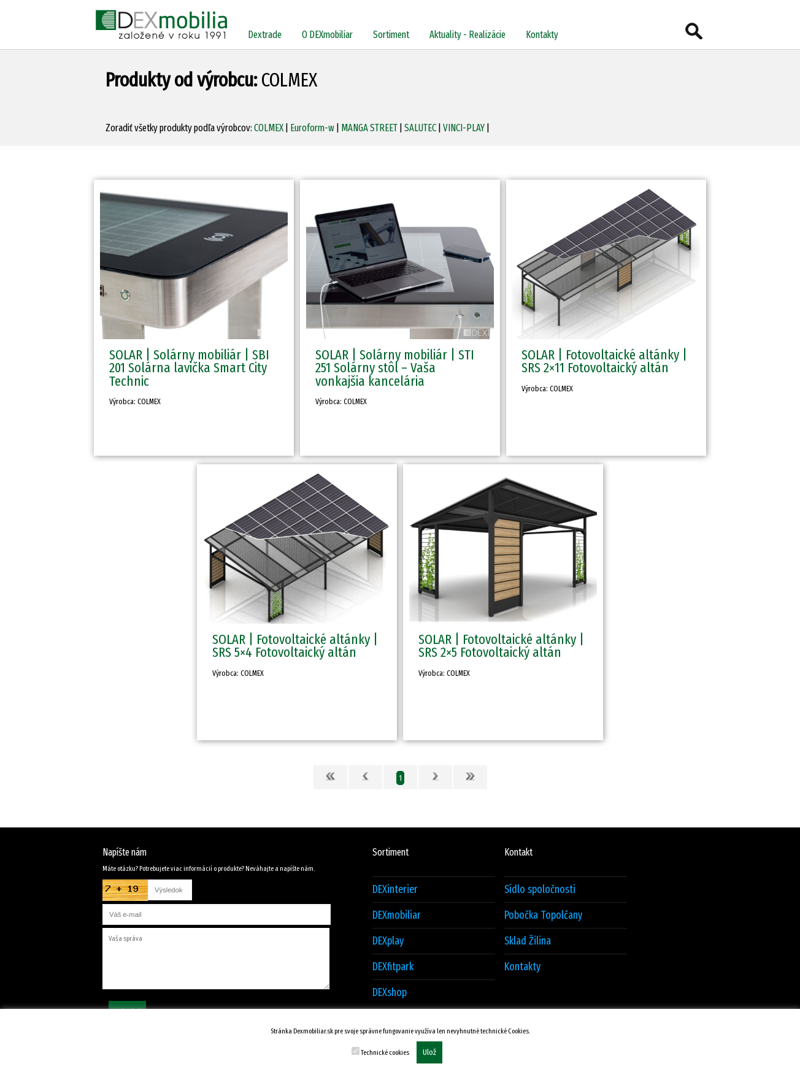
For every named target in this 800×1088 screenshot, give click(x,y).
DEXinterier (395, 889)
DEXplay (388, 941)
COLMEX (268, 128)
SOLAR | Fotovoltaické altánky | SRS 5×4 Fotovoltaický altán (295, 646)
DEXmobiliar (396, 915)
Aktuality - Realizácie (467, 34)
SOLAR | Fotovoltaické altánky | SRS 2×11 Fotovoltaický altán (604, 361)
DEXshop (389, 992)
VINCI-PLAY (464, 128)
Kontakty (542, 34)
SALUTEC (420, 128)
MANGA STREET (369, 128)
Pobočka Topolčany (543, 915)
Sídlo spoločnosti (539, 889)
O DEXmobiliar (327, 34)
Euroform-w (312, 128)
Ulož (429, 1052)
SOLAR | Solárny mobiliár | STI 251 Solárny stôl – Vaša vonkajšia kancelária (394, 368)
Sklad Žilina (527, 941)
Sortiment (391, 34)
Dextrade (265, 34)
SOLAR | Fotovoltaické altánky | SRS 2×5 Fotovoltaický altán (501, 646)
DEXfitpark (392, 966)
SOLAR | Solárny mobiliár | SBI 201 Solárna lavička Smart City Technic (189, 368)
